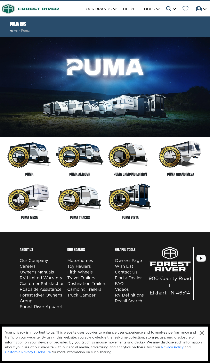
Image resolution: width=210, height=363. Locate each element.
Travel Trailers (81, 278)
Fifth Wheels (80, 272)
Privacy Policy (172, 347)
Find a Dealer (128, 278)
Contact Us (126, 272)
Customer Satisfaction (42, 283)
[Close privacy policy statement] (202, 333)
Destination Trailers (86, 283)
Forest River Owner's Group (41, 298)
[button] (170, 9)
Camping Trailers (84, 289)
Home (14, 31)
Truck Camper (81, 295)
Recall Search (128, 301)
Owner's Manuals (37, 272)
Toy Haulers (79, 266)
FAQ (119, 283)
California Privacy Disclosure (28, 352)
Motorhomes (80, 260)
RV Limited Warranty (41, 278)
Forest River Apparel (41, 306)
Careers (27, 266)
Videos (122, 289)
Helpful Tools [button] (139, 9)
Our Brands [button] (99, 9)
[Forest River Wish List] (185, 9)
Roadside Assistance (41, 289)
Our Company (34, 260)
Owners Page (128, 260)
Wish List (124, 266)
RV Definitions (129, 295)
